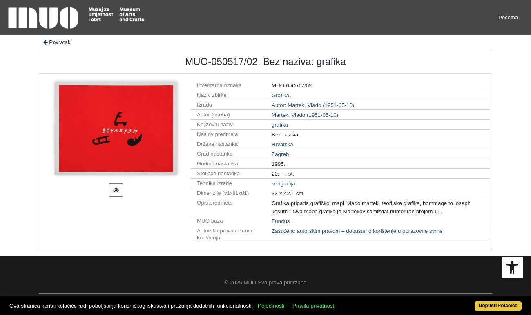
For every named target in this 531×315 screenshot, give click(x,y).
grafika (280, 125)
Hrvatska (282, 144)
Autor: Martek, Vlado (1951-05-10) (313, 105)
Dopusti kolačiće (498, 305)
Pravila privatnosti (313, 306)
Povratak (56, 42)
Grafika (280, 95)
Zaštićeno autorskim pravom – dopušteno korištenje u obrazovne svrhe (357, 231)
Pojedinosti (271, 306)
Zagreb (280, 154)
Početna (508, 17)
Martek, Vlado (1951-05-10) (305, 115)
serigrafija (283, 184)
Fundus (281, 221)
